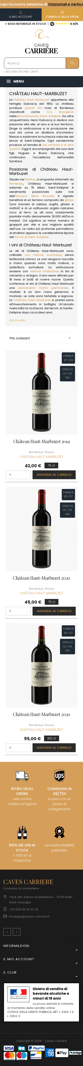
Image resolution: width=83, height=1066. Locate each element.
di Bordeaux (64, 108)
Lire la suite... (18, 320)
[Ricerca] (41, 63)
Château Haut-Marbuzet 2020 (41, 577)
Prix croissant (41, 338)
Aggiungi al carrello (54, 475)
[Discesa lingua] (72, 940)
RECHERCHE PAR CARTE (21, 72)
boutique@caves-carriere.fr (29, 916)
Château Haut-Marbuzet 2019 (41, 441)
